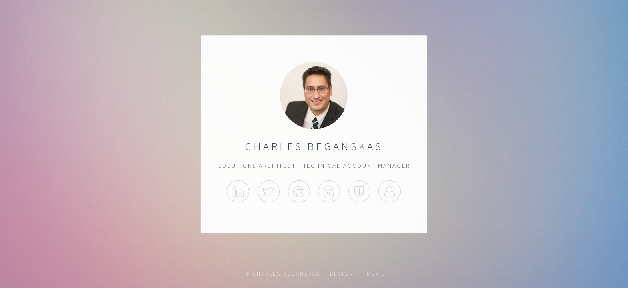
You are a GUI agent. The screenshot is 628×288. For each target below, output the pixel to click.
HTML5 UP (373, 273)
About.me (390, 192)
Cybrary (329, 192)
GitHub (299, 192)
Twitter (269, 192)
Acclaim (359, 192)
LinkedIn (238, 192)
